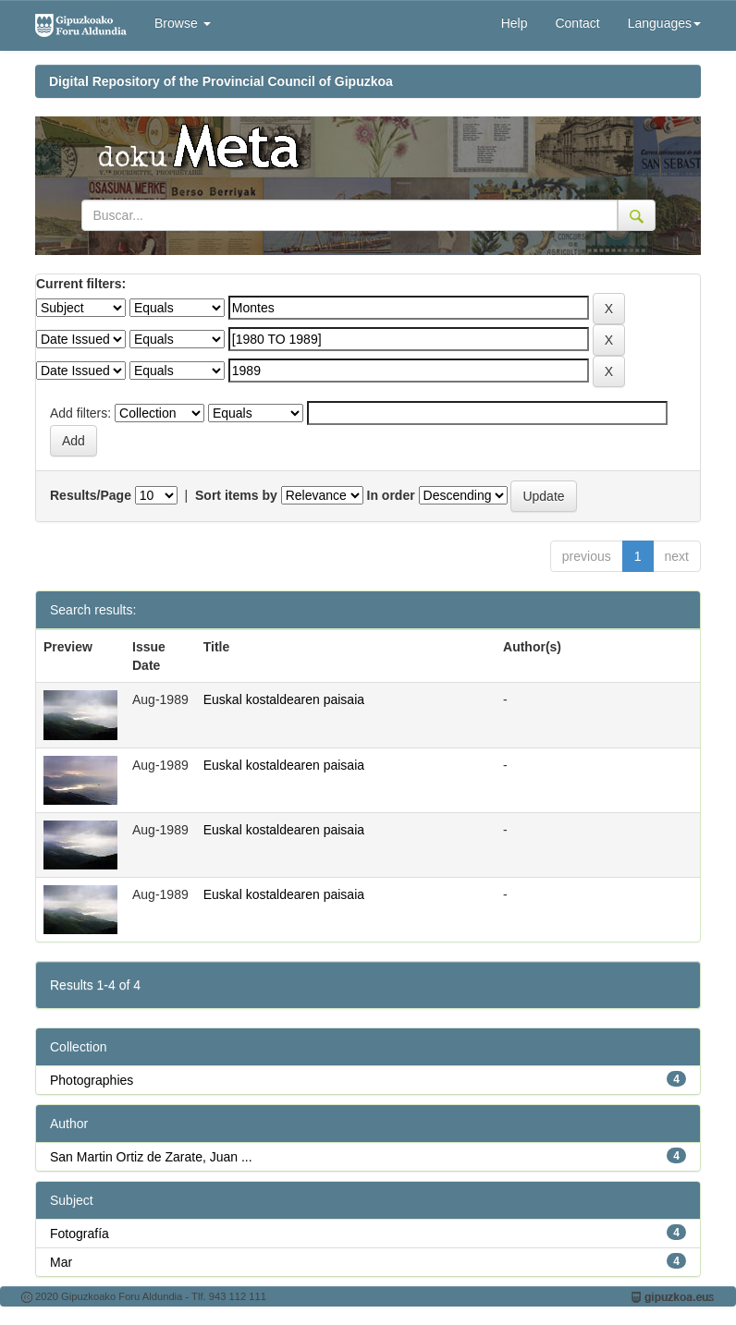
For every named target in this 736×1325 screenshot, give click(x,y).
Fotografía (79, 1233)
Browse (182, 23)
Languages (664, 23)
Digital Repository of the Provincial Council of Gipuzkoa (221, 81)
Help (514, 23)
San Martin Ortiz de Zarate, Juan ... (151, 1156)
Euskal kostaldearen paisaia (283, 699)
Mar (61, 1262)
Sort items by (236, 495)
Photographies (91, 1080)
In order (391, 495)
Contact (577, 23)
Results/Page (90, 495)
